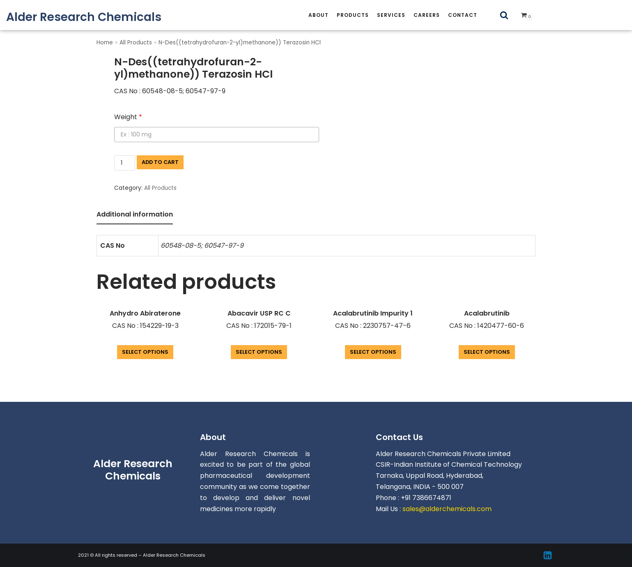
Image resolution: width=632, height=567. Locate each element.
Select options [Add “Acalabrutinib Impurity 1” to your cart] (373, 351)
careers (427, 15)
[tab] (135, 215)
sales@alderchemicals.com (447, 509)
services (391, 15)
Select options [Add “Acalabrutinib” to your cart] (487, 351)
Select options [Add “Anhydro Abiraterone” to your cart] (145, 351)
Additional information (135, 214)
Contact (462, 15)
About (318, 15)
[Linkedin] (547, 555)
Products (353, 15)
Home (105, 42)
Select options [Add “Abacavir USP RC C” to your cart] (259, 351)
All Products (136, 42)
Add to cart (160, 162)
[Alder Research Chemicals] (83, 17)
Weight (128, 117)
